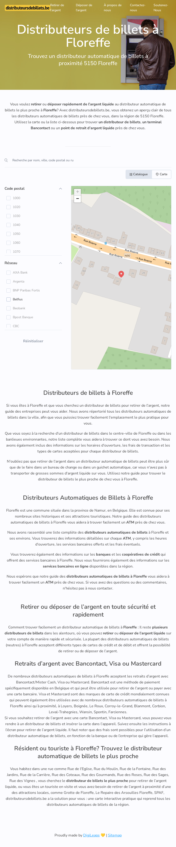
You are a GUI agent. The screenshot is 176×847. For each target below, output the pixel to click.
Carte (161, 174)
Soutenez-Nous (161, 7)
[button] (121, 274)
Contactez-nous (138, 7)
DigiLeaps (91, 835)
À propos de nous (112, 7)
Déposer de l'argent (84, 7)
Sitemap (115, 835)
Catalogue (139, 174)
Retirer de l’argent (57, 7)
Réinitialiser (33, 341)
